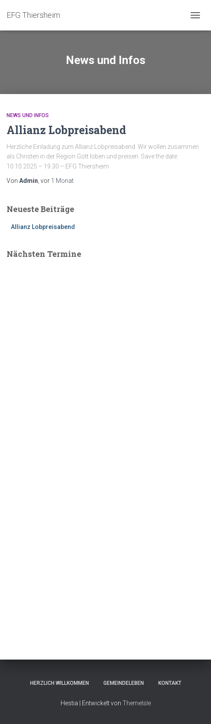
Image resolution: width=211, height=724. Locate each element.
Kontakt (169, 683)
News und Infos (28, 115)
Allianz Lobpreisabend (66, 130)
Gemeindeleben (123, 683)
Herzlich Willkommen (59, 683)
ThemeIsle (137, 703)
